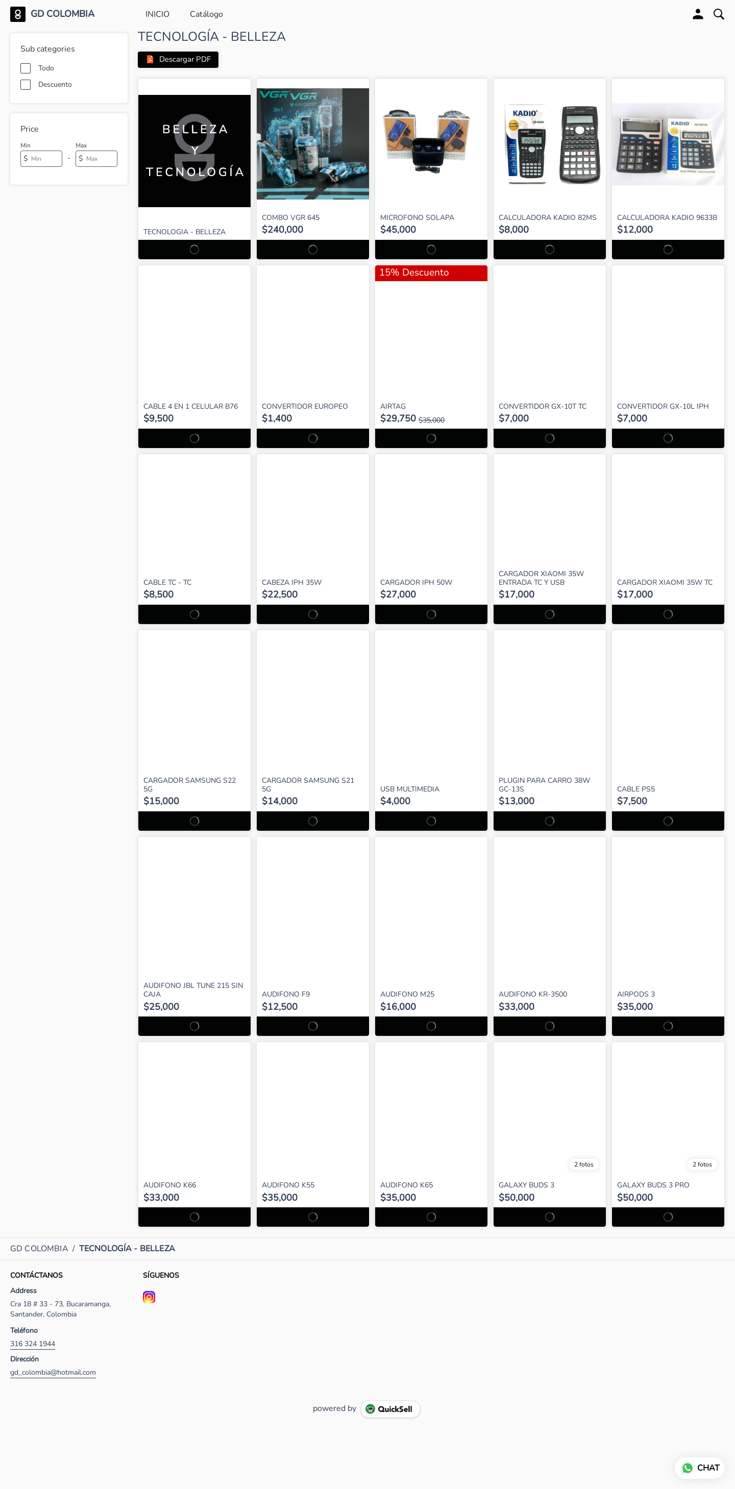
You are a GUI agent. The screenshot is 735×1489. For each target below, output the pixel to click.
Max (81, 145)
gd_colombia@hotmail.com (53, 1372)
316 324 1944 (32, 1344)
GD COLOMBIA (62, 14)
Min (25, 145)
